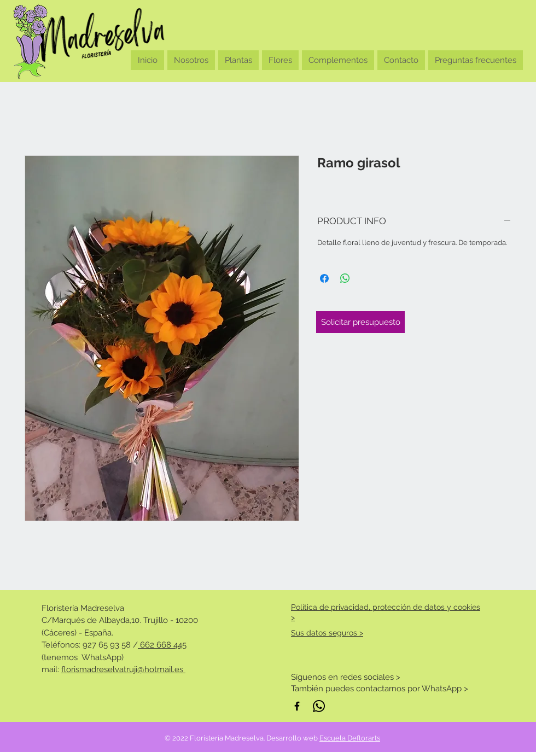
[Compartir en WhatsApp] (345, 278)
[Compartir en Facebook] (324, 278)
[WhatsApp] (319, 706)
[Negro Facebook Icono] (297, 706)
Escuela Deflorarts (349, 738)
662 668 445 (162, 645)
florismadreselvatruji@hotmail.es (123, 669)
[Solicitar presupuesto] (360, 322)
